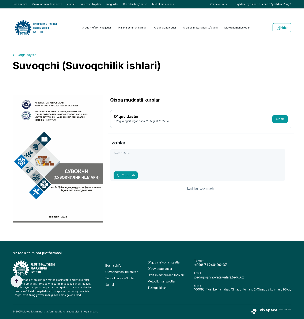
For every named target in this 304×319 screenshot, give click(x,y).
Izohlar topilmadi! (200, 188)
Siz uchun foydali (90, 4)
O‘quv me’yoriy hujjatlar (96, 27)
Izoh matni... (197, 165)
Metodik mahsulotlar (237, 27)
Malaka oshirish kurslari (132, 27)
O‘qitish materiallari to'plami (166, 275)
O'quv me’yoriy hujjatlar (164, 262)
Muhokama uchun (163, 4)
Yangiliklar (112, 4)
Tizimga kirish (157, 287)
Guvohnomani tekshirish (47, 4)
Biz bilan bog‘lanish (135, 4)
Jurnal (71, 4)
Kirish (282, 27)
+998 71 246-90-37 (210, 265)
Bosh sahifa (20, 4)
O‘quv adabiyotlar (165, 27)
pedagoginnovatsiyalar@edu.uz (219, 277)
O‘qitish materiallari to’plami (200, 27)
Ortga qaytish (24, 55)
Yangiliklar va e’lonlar (120, 278)
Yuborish (125, 175)
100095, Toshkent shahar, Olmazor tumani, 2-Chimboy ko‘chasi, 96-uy (242, 289)
